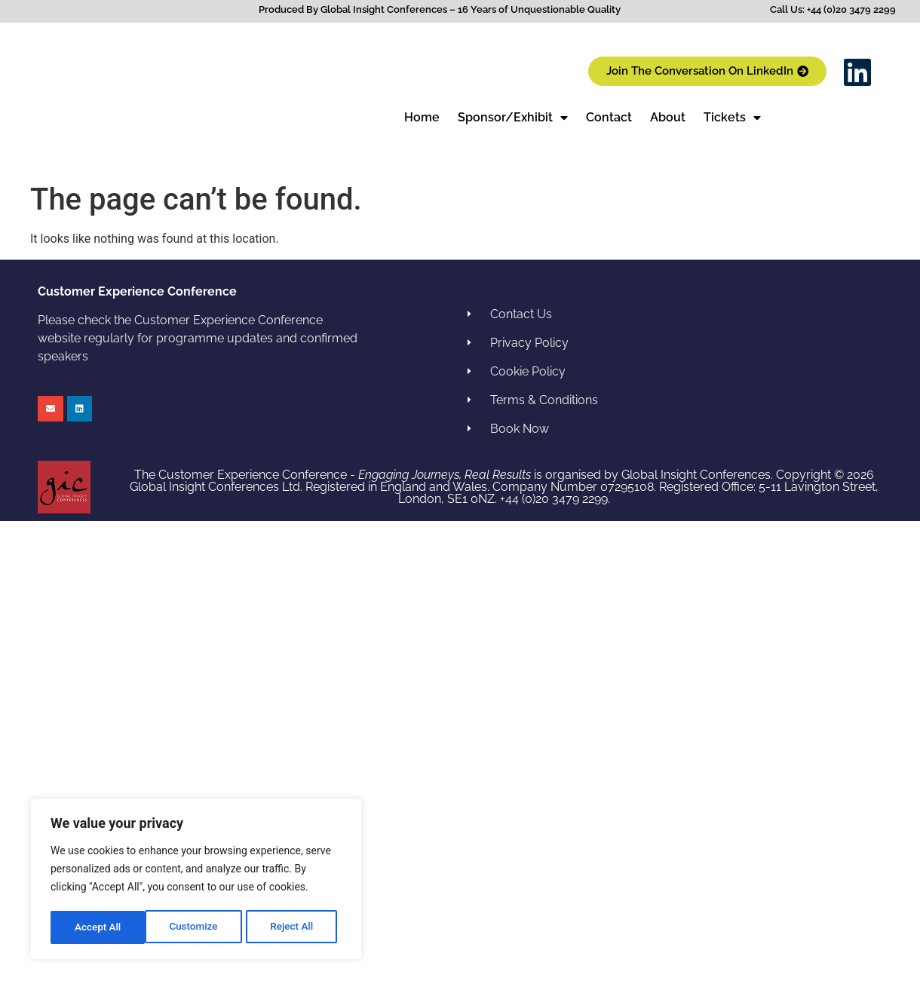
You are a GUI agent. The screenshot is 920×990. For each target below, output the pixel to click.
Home (422, 117)
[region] (196, 881)
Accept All (295, 927)
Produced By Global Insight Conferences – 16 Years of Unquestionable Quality (440, 9)
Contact (609, 117)
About (667, 117)
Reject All (197, 927)
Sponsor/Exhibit (513, 117)
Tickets (732, 117)
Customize (98, 927)
